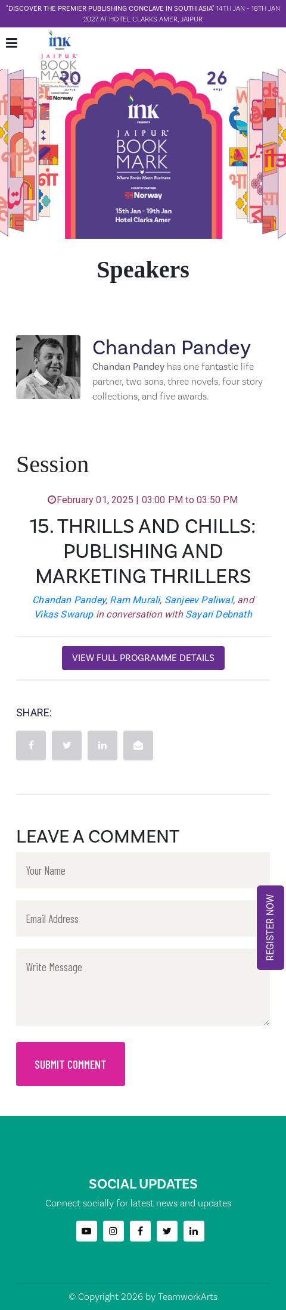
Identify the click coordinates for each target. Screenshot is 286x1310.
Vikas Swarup (63, 614)
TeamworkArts (187, 1296)
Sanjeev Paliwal (198, 600)
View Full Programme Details (143, 657)
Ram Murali (135, 600)
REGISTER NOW (270, 927)
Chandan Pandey (68, 600)
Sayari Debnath (218, 614)
